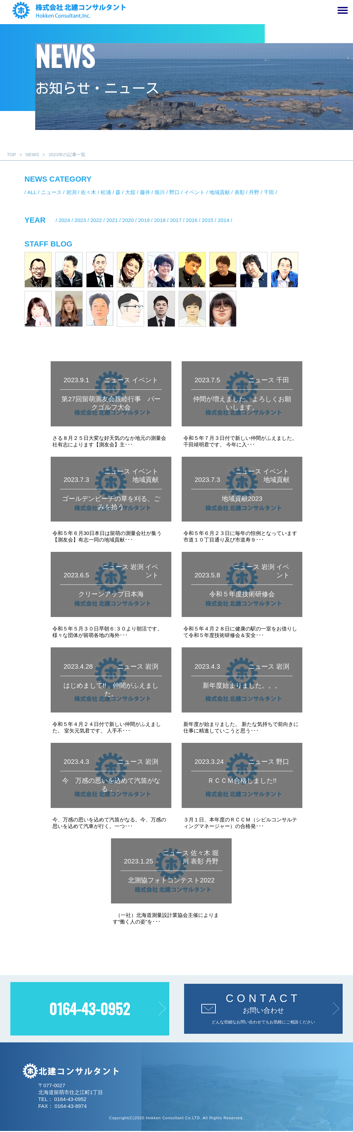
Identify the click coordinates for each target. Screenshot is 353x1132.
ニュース (51, 192)
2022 (96, 220)
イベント (194, 192)
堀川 (159, 192)
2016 (191, 220)
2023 (80, 220)
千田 (269, 192)
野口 (174, 192)
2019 (144, 220)
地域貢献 (219, 192)
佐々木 (88, 192)
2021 (112, 220)
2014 (223, 220)
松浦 (106, 192)
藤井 (145, 192)
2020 (128, 220)
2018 (159, 220)
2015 (207, 220)
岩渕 (71, 192)
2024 (64, 220)
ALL (32, 192)
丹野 (254, 192)
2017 (175, 220)
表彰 (239, 192)
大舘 (130, 192)
